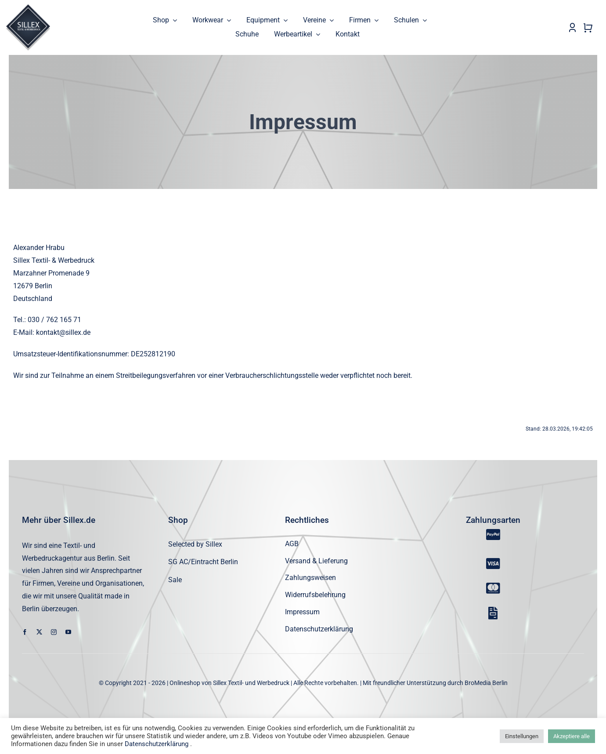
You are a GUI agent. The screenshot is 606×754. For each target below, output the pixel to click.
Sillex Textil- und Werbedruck (251, 682)
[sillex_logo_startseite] (28, 8)
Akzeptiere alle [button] (571, 736)
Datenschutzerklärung (156, 744)
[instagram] (54, 632)
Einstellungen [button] (521, 736)
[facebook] (25, 632)
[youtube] (68, 632)
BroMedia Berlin (486, 682)
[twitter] (39, 632)
